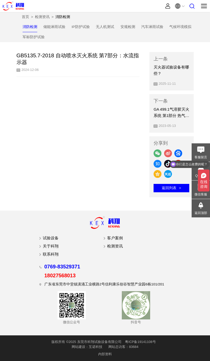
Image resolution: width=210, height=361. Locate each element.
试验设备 (51, 238)
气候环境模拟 (180, 27)
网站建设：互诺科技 (87, 347)
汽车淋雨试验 (152, 27)
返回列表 (169, 188)
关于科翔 (51, 246)
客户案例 (115, 238)
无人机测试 (105, 27)
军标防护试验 (34, 37)
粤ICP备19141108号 (140, 342)
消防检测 (62, 17)
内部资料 (105, 354)
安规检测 (127, 27)
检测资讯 (42, 17)
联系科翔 (51, 254)
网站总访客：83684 (123, 347)
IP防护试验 (81, 27)
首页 (25, 17)
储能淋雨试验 (54, 27)
